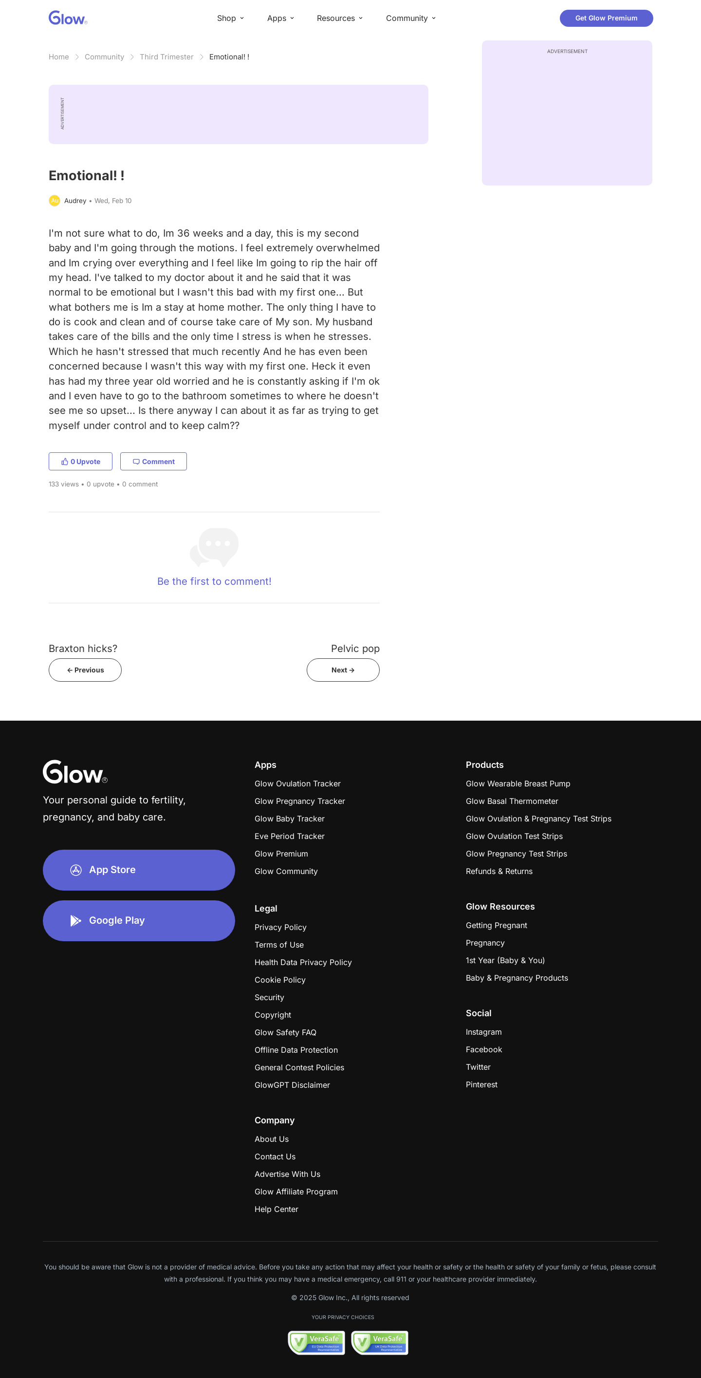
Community (104, 56)
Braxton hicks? (83, 648)
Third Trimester (167, 56)
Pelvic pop (355, 648)
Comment (153, 461)
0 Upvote (80, 461)
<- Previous (85, 670)
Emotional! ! (229, 56)
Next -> (343, 670)
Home (59, 56)
